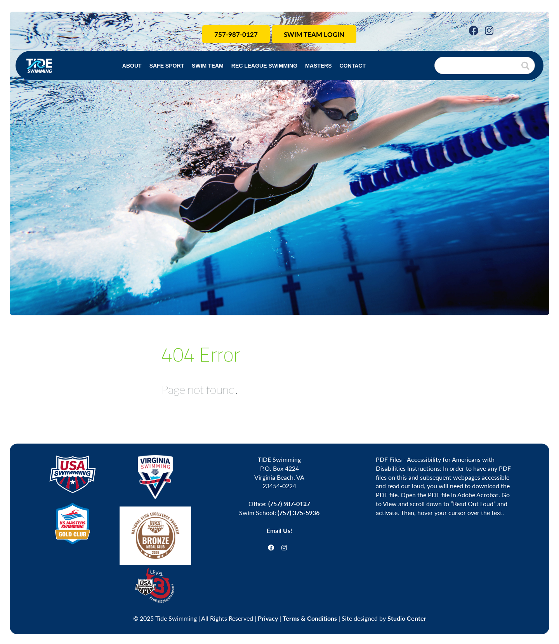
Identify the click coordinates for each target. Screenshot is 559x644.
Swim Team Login (314, 34)
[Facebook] (474, 30)
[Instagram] (489, 30)
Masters (318, 66)
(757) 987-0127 (289, 503)
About (132, 66)
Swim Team (208, 66)
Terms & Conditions (310, 618)
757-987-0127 (236, 34)
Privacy (268, 618)
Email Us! (279, 530)
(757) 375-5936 (298, 512)
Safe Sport (166, 66)
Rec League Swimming (264, 66)
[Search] (484, 65)
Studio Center (406, 618)
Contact (353, 66)
